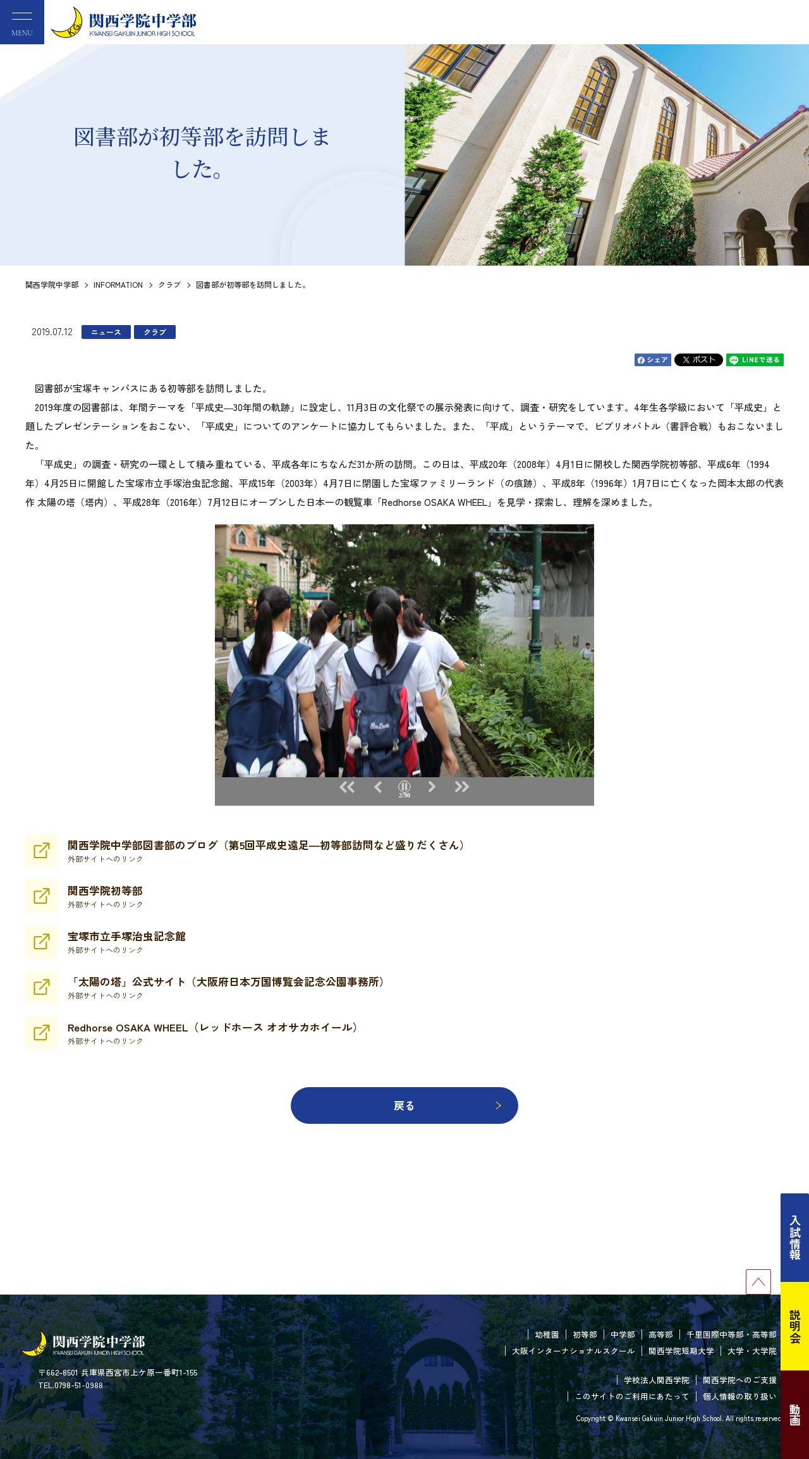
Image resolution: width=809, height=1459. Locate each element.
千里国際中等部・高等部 (731, 1334)
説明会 (795, 1326)
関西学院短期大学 (681, 1351)
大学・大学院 (752, 1351)
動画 (795, 1414)
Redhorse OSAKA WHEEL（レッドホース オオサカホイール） (215, 1032)
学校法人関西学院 (657, 1380)
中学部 (623, 1334)
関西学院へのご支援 (740, 1380)
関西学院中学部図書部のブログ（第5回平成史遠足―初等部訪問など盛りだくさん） (269, 850)
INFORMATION (118, 284)
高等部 (660, 1334)
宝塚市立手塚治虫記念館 (127, 941)
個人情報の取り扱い (740, 1396)
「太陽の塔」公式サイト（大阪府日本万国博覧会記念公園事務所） (229, 987)
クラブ (169, 284)
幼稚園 (547, 1334)
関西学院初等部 (105, 896)
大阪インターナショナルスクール (573, 1351)
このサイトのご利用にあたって (632, 1396)
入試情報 (795, 1237)
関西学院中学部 (51, 284)
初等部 (585, 1334)
